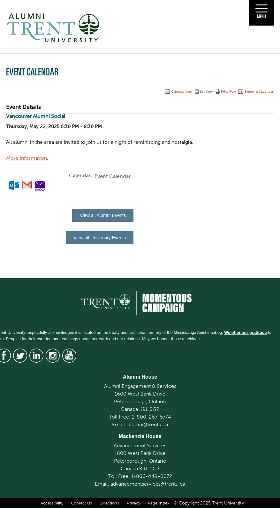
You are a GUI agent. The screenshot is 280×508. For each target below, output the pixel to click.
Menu (261, 16)
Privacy (133, 503)
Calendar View (182, 91)
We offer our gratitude (245, 332)
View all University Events (99, 237)
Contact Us (81, 503)
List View (206, 91)
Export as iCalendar (259, 91)
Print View (228, 91)
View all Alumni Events (103, 215)
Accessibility (52, 503)
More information (26, 158)
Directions (109, 503)
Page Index (158, 503)
